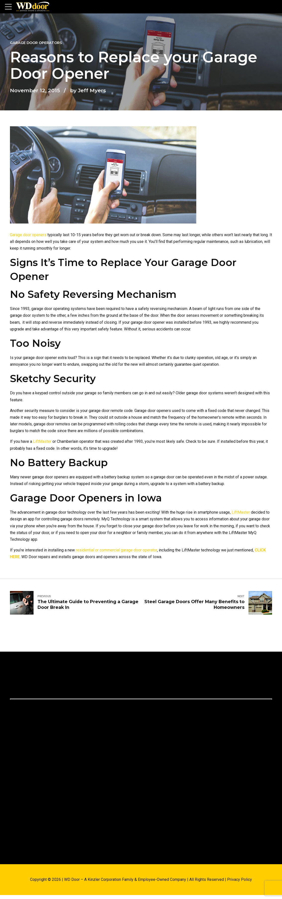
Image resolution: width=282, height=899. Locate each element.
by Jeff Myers (88, 90)
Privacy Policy (239, 879)
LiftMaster (42, 441)
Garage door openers (28, 234)
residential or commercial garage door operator (116, 550)
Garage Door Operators (36, 43)
